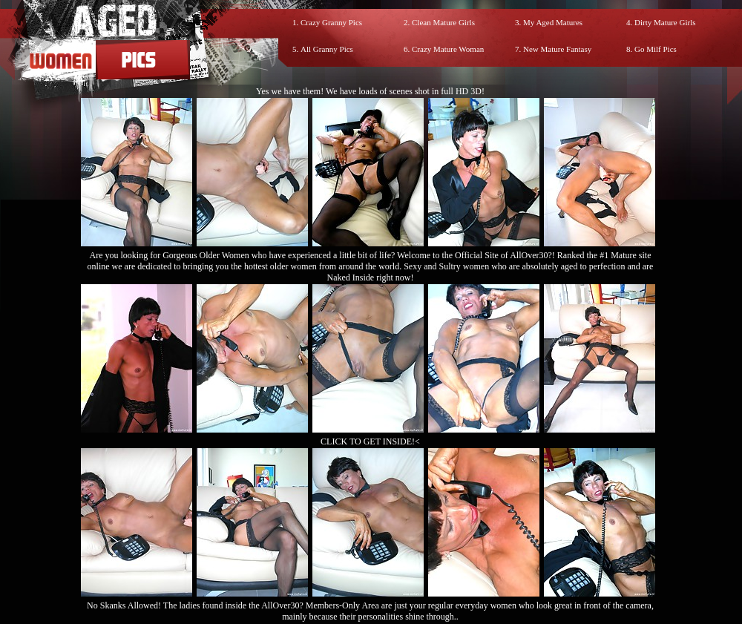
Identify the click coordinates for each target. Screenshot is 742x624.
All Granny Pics (327, 49)
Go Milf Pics (655, 49)
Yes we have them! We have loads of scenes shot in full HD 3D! (370, 91)
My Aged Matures (552, 22)
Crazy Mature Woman (448, 49)
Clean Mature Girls (443, 22)
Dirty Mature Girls (664, 22)
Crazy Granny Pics (331, 22)
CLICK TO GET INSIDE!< (370, 441)
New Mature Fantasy (557, 49)
